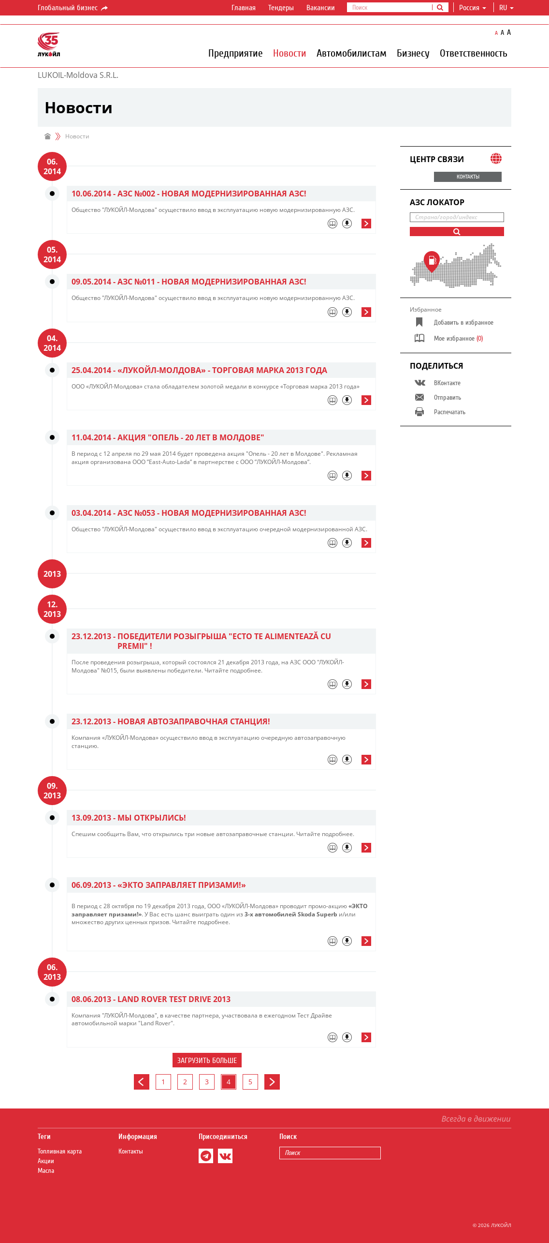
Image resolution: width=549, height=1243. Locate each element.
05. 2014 (52, 254)
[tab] (221, 226)
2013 (52, 574)
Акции (46, 1161)
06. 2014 (52, 166)
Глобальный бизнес (73, 8)
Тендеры (281, 7)
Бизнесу (413, 53)
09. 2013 (52, 790)
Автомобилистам (352, 53)
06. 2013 (52, 972)
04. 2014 (52, 343)
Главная (243, 7)
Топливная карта (60, 1151)
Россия (472, 7)
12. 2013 (52, 609)
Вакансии (320, 7)
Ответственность (473, 53)
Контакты (130, 1151)
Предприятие (235, 53)
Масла (46, 1171)
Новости (289, 53)
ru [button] (506, 7)
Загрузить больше (207, 1060)
